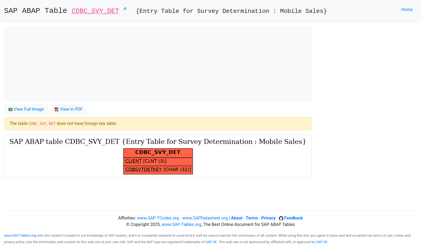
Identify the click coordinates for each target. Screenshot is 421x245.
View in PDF (69, 109)
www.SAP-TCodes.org (158, 218)
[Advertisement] (158, 64)
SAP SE (211, 242)
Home (407, 9)
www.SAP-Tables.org (181, 224)
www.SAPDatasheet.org (205, 218)
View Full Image (26, 109)
